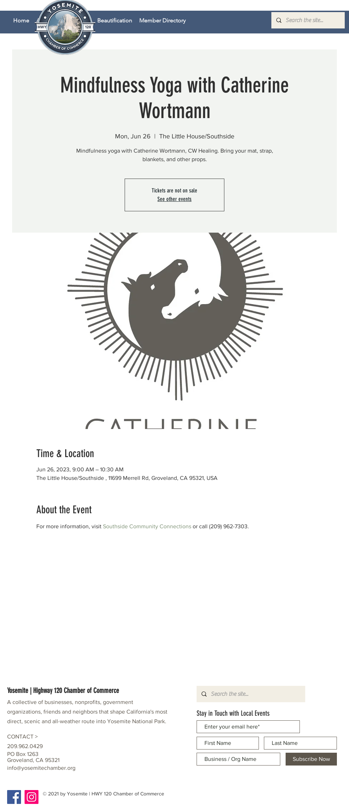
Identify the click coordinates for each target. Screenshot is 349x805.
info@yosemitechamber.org (41, 768)
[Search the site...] (308, 20)
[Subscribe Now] (311, 759)
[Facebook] (14, 797)
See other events (174, 199)
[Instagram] (31, 797)
